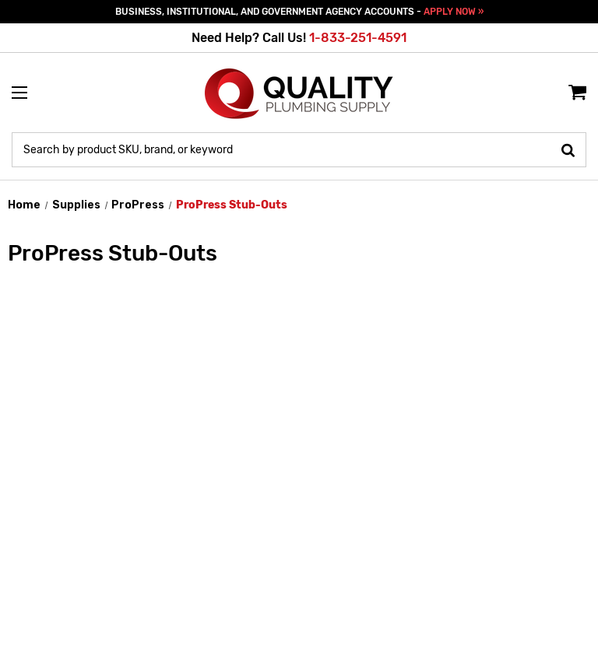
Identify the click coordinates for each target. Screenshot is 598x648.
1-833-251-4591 (357, 37)
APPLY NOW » (454, 11)
